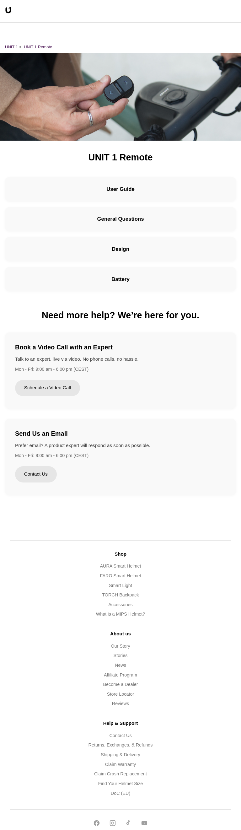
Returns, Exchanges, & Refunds (120, 744)
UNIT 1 (11, 47)
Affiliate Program (120, 674)
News (120, 665)
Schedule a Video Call (47, 387)
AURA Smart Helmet (120, 566)
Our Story (120, 646)
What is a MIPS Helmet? (120, 614)
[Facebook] (96, 824)
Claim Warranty (120, 764)
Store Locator (120, 694)
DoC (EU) (120, 793)
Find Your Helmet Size (120, 783)
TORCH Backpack (120, 594)
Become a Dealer (120, 684)
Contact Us (36, 474)
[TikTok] (128, 824)
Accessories (120, 604)
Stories (121, 655)
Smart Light (120, 585)
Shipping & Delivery (120, 754)
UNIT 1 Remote (38, 47)
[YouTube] (144, 824)
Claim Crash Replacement (120, 773)
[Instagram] (112, 824)
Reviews (120, 703)
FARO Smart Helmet (120, 575)
